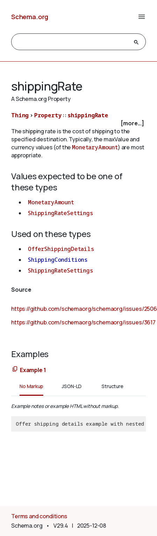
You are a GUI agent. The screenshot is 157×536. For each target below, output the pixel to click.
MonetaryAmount (95, 147)
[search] (72, 42)
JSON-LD (72, 386)
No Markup (31, 386)
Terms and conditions (39, 516)
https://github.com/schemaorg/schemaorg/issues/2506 (84, 309)
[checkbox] (78, 123)
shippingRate (88, 115)
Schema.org (29, 17)
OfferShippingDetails (61, 249)
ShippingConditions (58, 259)
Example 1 (33, 370)
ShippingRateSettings (60, 213)
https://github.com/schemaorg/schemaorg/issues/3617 (83, 322)
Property (48, 115)
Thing (20, 115)
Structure (113, 386)
